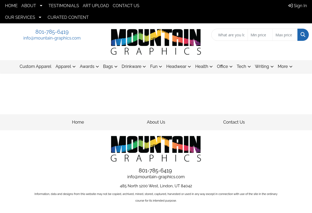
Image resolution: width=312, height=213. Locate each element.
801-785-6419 (52, 32)
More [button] (283, 66)
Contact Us (234, 122)
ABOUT (28, 5)
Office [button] (222, 66)
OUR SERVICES (20, 17)
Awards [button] (87, 66)
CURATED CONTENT (68, 17)
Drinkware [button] (132, 66)
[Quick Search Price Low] (260, 35)
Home (78, 122)
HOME (11, 5)
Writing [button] (262, 66)
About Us (156, 122)
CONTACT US (126, 5)
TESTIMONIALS (64, 5)
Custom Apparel (35, 66)
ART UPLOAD (96, 5)
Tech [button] (241, 66)
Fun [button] (153, 66)
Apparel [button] (63, 66)
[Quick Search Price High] (285, 35)
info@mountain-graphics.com (52, 38)
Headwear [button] (176, 66)
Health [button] (201, 66)
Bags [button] (108, 66)
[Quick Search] (229, 35)
